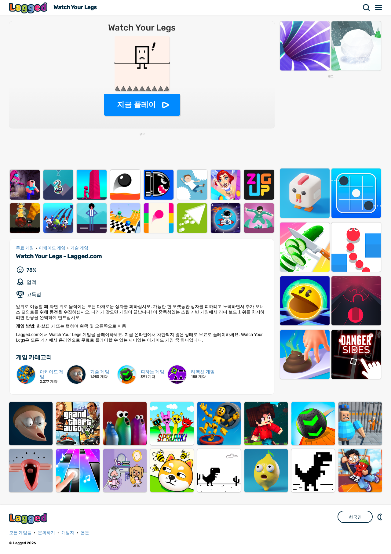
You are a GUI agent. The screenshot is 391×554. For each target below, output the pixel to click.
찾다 (366, 7)
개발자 (67, 532)
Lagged (29, 8)
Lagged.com (29, 518)
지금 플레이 (136, 104)
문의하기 (46, 532)
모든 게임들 (20, 532)
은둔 (85, 532)
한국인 (355, 517)
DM (380, 517)
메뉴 (379, 7)
